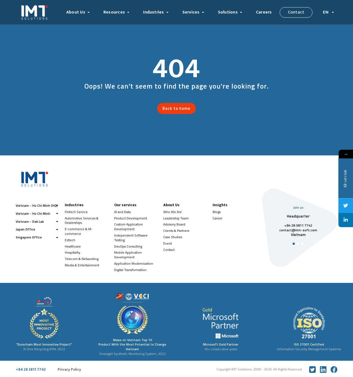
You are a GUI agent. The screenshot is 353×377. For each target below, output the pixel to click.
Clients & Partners (176, 230)
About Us (75, 12)
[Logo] (38, 12)
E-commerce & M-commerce (78, 231)
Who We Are (172, 211)
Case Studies (172, 237)
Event (167, 243)
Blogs (217, 211)
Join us (298, 207)
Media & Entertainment (82, 265)
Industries (153, 12)
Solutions (228, 12)
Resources (114, 12)
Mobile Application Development (128, 255)
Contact (296, 12)
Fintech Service (76, 211)
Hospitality (72, 252)
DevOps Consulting (128, 246)
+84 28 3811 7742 (31, 369)
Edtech (70, 240)
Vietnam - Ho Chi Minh (33, 213)
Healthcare (73, 246)
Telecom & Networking (81, 258)
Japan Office (25, 229)
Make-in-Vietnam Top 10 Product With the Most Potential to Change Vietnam (132, 344)
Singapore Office (29, 237)
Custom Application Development (128, 227)
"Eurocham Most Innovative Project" (44, 344)
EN (326, 12)
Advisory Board (174, 224)
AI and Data (122, 211)
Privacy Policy (69, 369)
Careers (264, 12)
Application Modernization (133, 263)
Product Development (130, 218)
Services (191, 12)
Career (217, 218)
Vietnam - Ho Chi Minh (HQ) (37, 205)
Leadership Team (176, 218)
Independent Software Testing (131, 238)
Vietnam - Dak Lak (30, 221)
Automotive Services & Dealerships (81, 220)
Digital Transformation (130, 269)
